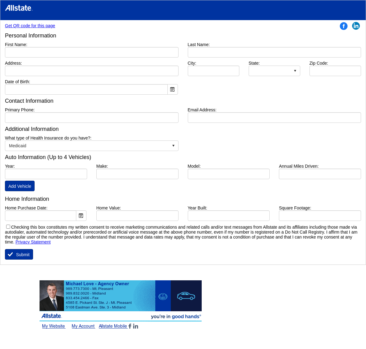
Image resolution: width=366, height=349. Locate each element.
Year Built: (197, 207)
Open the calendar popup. (172, 89)
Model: (194, 166)
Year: (10, 166)
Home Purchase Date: (26, 207)
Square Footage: (295, 207)
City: (201, 63)
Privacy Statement (33, 241)
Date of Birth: (17, 81)
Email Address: (202, 109)
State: (254, 63)
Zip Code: (318, 63)
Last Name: (208, 44)
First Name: (25, 44)
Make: (102, 166)
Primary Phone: (20, 109)
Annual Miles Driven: (298, 166)
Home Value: (108, 207)
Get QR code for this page (30, 25)
